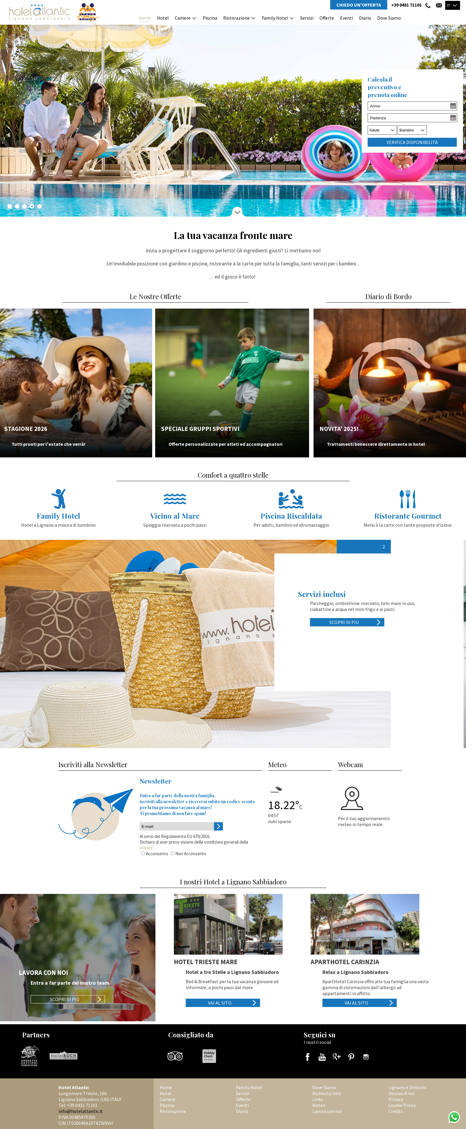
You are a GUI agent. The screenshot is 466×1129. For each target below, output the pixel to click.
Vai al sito (220, 1003)
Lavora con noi (327, 1111)
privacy (146, 847)
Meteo (318, 1105)
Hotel (163, 18)
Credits (395, 1111)
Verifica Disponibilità (412, 142)
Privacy (395, 1099)
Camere (183, 18)
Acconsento (157, 853)
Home (144, 18)
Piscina (210, 18)
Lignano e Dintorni (407, 1087)
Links (317, 1099)
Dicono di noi (401, 1093)
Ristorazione (236, 18)
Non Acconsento (190, 853)
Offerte (326, 18)
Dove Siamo (389, 18)
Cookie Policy (402, 1105)
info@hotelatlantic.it (81, 1111)
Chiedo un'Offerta (358, 5)
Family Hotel (275, 18)
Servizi (307, 18)
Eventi (346, 18)
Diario (365, 18)
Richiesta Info (326, 1093)
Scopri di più (349, 622)
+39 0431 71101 (406, 5)
